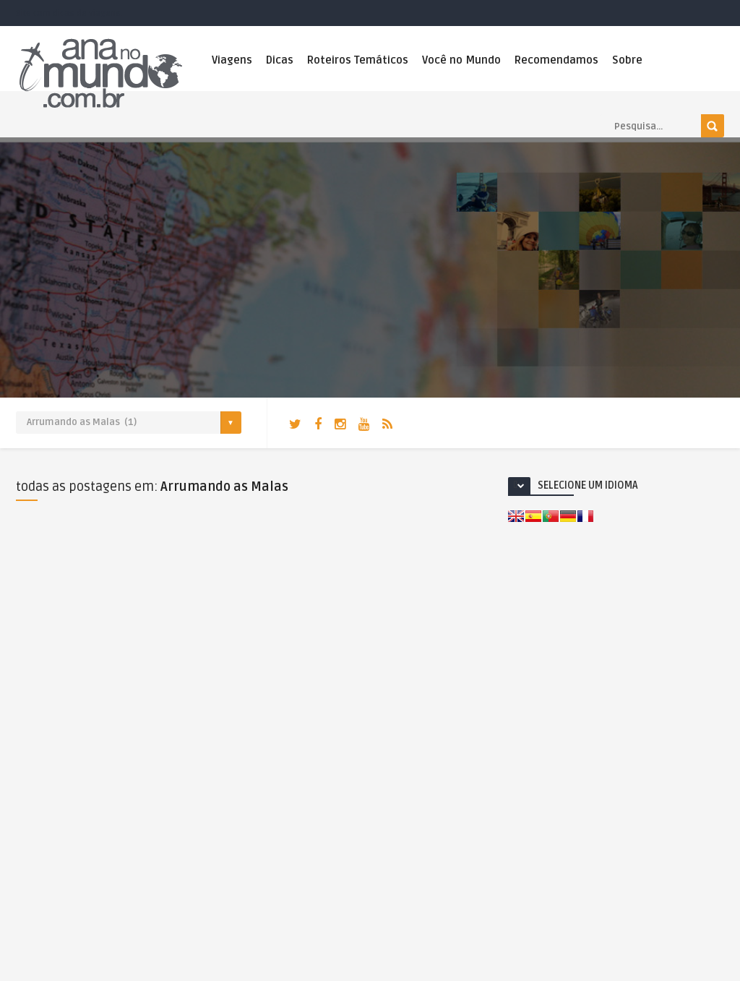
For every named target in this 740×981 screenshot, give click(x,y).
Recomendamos (556, 60)
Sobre (627, 60)
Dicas (279, 60)
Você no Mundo (461, 60)
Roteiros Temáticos (357, 60)
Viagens (232, 60)
